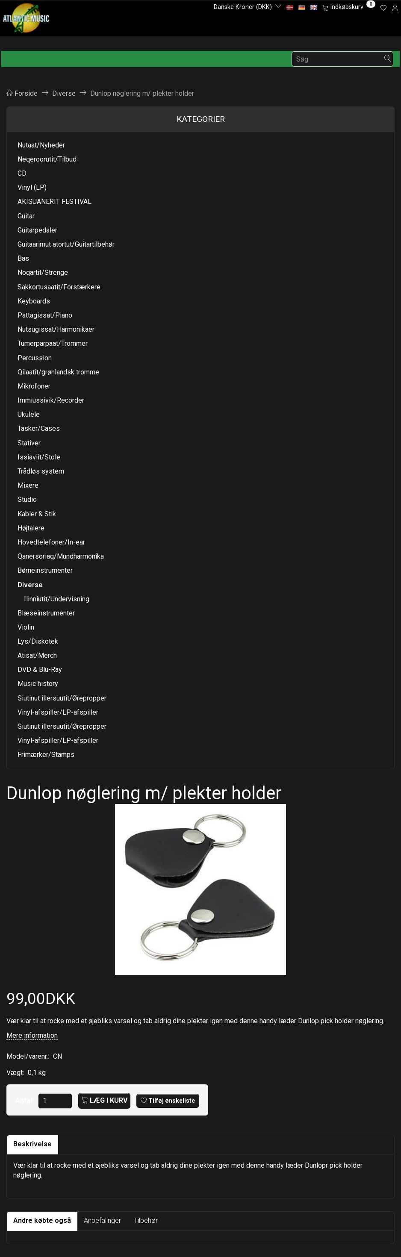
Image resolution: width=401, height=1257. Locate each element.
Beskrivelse (32, 1144)
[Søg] (387, 59)
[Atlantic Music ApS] (26, 16)
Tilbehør (146, 1220)
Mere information (32, 1035)
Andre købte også (42, 1220)
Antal (24, 1100)
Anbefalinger (102, 1220)
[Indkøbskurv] (349, 7)
